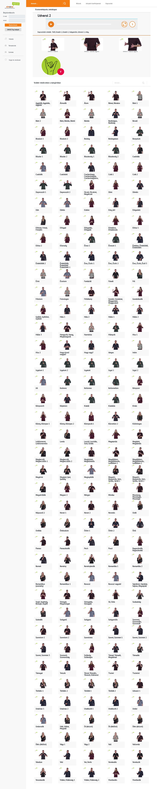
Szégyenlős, (73, 32)
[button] (51, 24)
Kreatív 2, (66, 32)
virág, (87, 32)
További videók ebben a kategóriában (47, 83)
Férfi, (53, 32)
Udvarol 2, (81, 32)
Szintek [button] (9, 52)
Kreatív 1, (59, 32)
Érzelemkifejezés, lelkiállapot (46, 9)
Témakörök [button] (10, 45)
